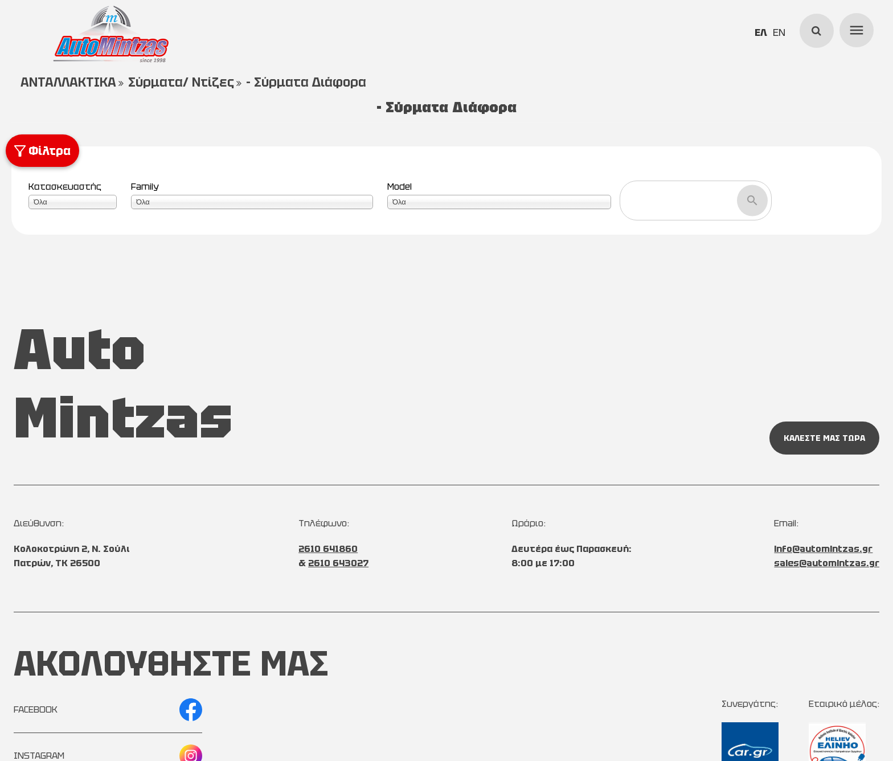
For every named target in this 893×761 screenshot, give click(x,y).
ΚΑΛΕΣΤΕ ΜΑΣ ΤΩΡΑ (824, 438)
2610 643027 (338, 563)
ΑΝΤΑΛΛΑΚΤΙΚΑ (68, 82)
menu (855, 28)
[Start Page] (110, 34)
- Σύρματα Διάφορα (306, 82)
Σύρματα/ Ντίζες (181, 82)
